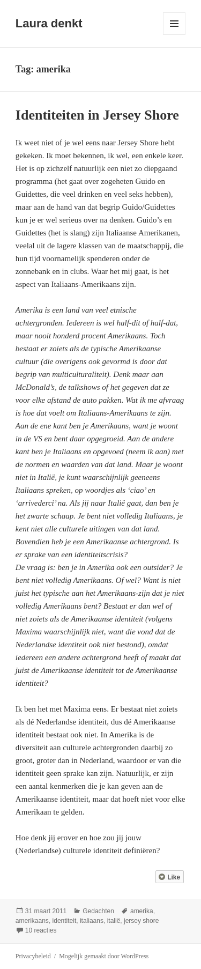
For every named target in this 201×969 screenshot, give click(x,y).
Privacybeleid (33, 956)
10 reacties (41, 930)
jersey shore (141, 920)
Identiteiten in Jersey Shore (97, 115)
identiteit (65, 920)
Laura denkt (49, 23)
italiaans (91, 920)
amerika (141, 911)
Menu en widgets (174, 34)
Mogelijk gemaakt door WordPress (103, 956)
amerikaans (32, 920)
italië (114, 920)
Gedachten (98, 911)
